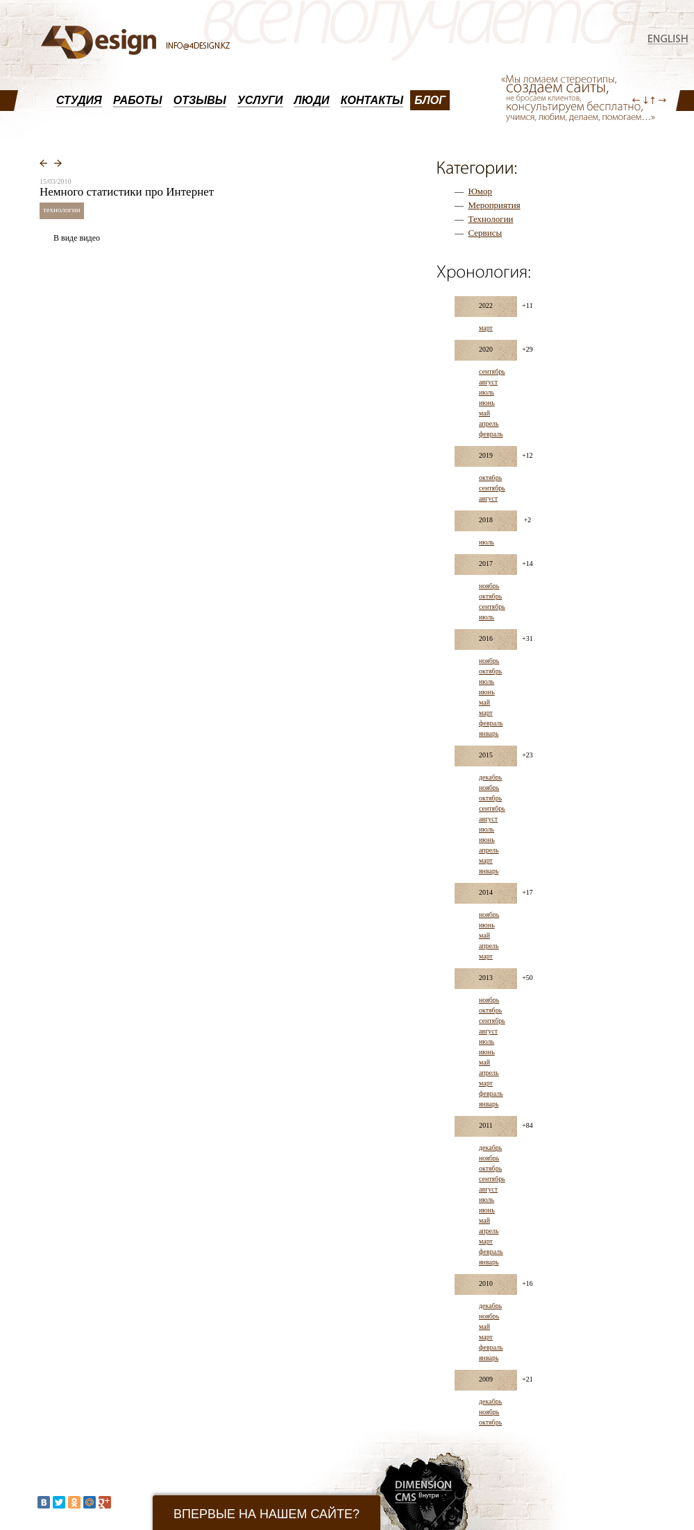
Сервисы (485, 232)
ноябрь (489, 586)
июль (486, 392)
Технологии (491, 219)
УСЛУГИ (260, 100)
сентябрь (492, 371)
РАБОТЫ (137, 100)
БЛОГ (430, 100)
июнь (487, 402)
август (488, 382)
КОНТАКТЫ (372, 100)
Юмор (480, 191)
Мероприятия (494, 205)
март (486, 328)
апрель (489, 423)
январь (489, 733)
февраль (491, 434)
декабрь (490, 777)
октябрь (490, 477)
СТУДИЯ (79, 100)
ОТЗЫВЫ (200, 100)
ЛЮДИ (312, 100)
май (484, 413)
